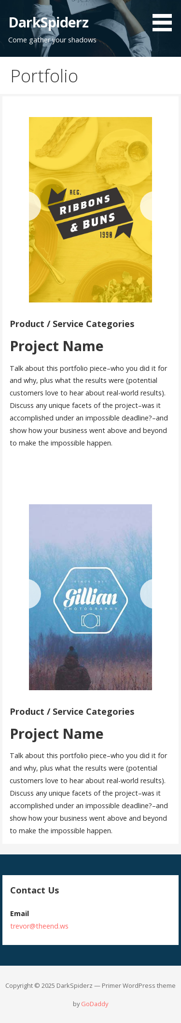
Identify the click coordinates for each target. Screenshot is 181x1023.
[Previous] (26, 206)
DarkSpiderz (48, 22)
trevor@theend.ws (39, 926)
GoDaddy (94, 1003)
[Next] (155, 206)
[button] (165, 17)
